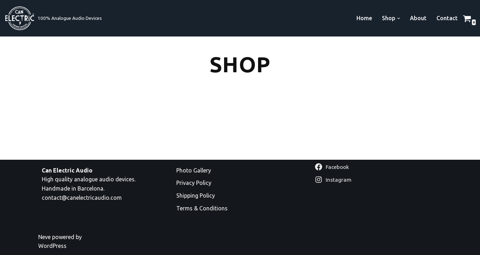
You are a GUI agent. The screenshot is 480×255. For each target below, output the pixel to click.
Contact (447, 18)
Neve (44, 237)
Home (364, 18)
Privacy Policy (193, 183)
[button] (398, 18)
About (418, 18)
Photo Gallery (193, 170)
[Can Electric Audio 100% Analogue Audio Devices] (53, 18)
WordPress (52, 246)
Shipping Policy (195, 195)
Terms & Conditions (202, 208)
